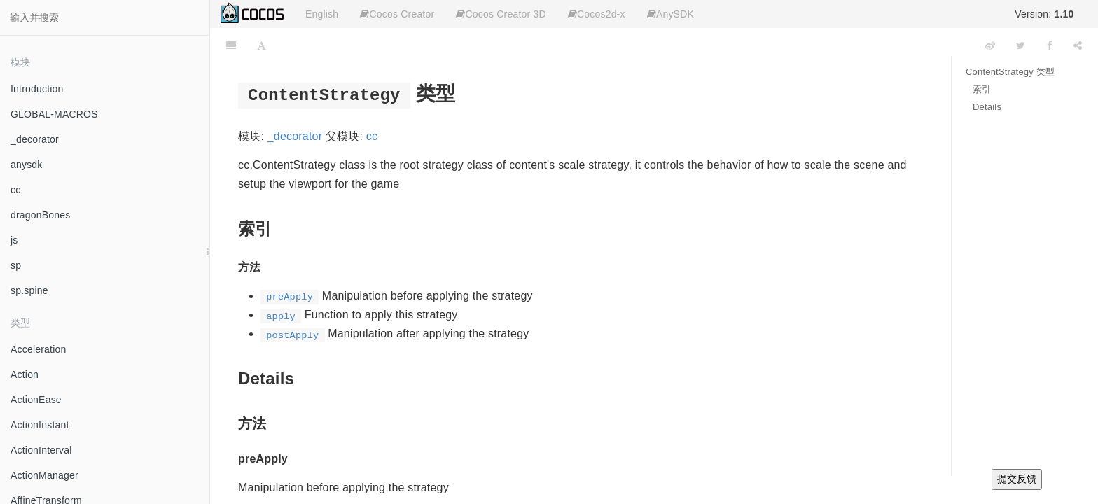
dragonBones (41, 214)
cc (15, 189)
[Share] (1077, 45)
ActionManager (44, 475)
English (321, 14)
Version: (1044, 14)
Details (987, 107)
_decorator (35, 139)
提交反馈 (1016, 478)
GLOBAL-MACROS (54, 114)
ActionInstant (40, 424)
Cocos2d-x (596, 14)
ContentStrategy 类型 (1010, 71)
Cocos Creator (397, 14)
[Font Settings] (261, 45)
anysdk (27, 164)
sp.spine (29, 290)
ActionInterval (41, 450)
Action (25, 374)
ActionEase (36, 399)
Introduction (37, 88)
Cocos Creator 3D (500, 14)
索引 (982, 89)
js (14, 240)
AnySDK (670, 14)
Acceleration (38, 349)
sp (16, 265)
